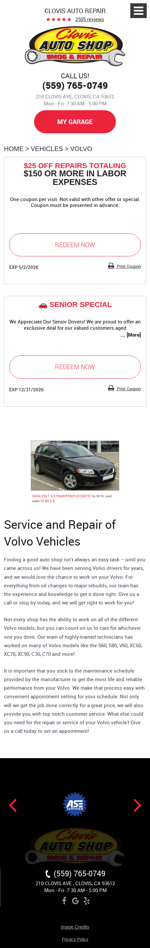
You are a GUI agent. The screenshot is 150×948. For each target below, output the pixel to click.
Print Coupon (128, 266)
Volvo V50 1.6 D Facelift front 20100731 (61, 496)
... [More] (131, 334)
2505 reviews (89, 19)
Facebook (64, 902)
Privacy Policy (75, 939)
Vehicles (47, 148)
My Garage (75, 121)
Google (75, 902)
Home (14, 148)
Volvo (81, 148)
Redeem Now (75, 245)
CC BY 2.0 (48, 501)
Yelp (86, 902)
